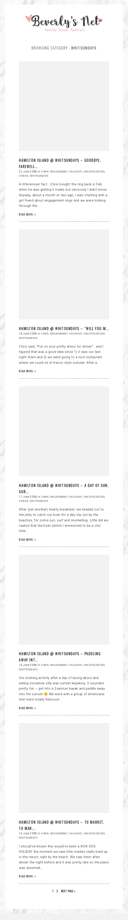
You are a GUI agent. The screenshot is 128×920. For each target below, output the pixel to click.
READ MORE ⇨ (27, 214)
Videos (23, 175)
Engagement (59, 171)
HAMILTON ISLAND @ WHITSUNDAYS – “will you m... (64, 328)
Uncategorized (94, 171)
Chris (45, 171)
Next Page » (68, 891)
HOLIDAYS (75, 171)
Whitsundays (39, 175)
